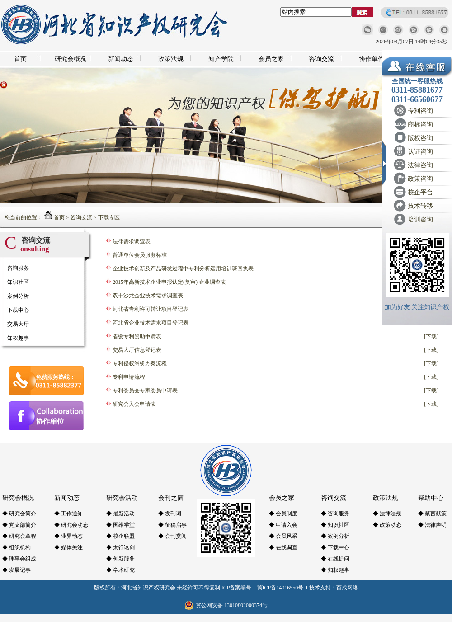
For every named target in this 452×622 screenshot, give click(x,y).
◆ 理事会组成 (19, 559)
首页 (20, 59)
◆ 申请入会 (283, 525)
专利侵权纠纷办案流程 (140, 363)
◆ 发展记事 (16, 570)
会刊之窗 (171, 498)
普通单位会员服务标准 (140, 255)
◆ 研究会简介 (19, 513)
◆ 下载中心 (335, 547)
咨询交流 (321, 59)
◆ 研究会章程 (19, 536)
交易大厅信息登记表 (137, 350)
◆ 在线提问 (335, 559)
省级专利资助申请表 (137, 336)
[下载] (431, 336)
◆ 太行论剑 (120, 547)
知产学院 (221, 59)
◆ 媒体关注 (68, 547)
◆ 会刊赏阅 (172, 536)
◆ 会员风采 (283, 536)
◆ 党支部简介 (19, 525)
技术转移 (420, 206)
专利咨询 (420, 111)
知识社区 (18, 282)
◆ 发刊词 (169, 513)
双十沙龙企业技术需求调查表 (148, 295)
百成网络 (347, 587)
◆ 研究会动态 (71, 525)
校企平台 (420, 192)
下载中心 (18, 310)
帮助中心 (430, 498)
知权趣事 (18, 338)
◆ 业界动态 (68, 536)
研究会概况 (70, 59)
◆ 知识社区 (335, 525)
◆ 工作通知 (68, 513)
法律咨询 (420, 165)
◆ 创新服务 (120, 559)
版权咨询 (420, 138)
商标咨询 (420, 124)
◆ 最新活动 (120, 513)
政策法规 (171, 59)
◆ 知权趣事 (335, 570)
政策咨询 (420, 178)
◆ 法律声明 (432, 525)
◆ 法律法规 (387, 513)
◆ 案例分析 (335, 536)
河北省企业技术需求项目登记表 (150, 323)
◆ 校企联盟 (120, 536)
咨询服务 (18, 268)
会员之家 (271, 59)
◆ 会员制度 (283, 513)
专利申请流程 (129, 377)
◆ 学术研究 (120, 570)
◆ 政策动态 (387, 525)
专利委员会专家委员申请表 (145, 390)
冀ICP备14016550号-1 (282, 587)
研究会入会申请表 (134, 404)
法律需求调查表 (132, 241)
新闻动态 (120, 59)
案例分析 (18, 296)
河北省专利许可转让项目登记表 (150, 309)
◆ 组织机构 (16, 547)
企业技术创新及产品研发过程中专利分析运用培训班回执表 (183, 268)
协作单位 (371, 59)
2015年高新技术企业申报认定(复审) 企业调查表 (169, 282)
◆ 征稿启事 (172, 525)
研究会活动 (122, 498)
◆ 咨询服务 (335, 513)
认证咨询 (420, 151)
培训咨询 (420, 219)
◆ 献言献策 (432, 513)
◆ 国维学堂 (120, 525)
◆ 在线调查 (283, 547)
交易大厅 (18, 324)
